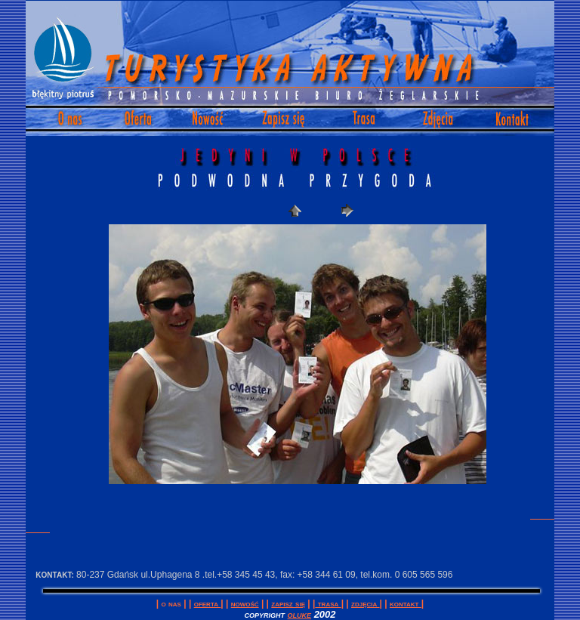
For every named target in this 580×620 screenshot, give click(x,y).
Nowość (245, 603)
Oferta (207, 603)
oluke (300, 614)
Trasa (328, 603)
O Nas (171, 603)
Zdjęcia (365, 603)
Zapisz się (288, 603)
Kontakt (405, 603)
